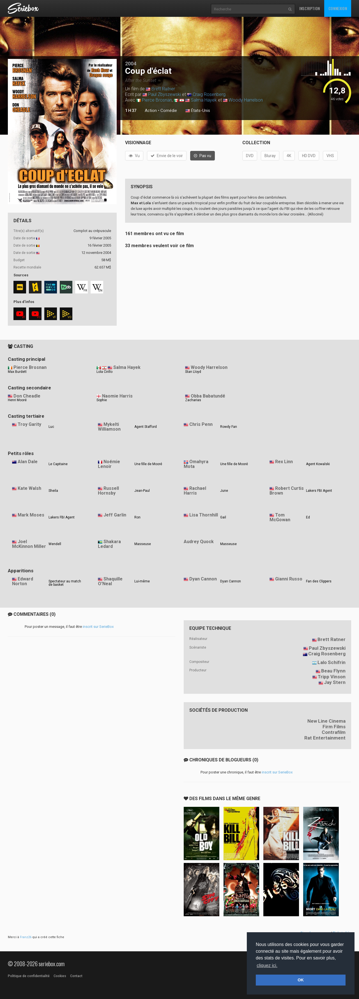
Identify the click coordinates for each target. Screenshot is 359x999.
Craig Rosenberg (209, 94)
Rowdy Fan (228, 427)
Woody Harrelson (246, 100)
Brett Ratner (163, 88)
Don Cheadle (26, 396)
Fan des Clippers (319, 581)
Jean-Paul (142, 491)
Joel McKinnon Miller (29, 544)
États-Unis (197, 111)
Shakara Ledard (109, 544)
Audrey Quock (199, 541)
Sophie (101, 400)
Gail (223, 517)
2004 (130, 63)
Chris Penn (201, 424)
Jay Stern (335, 682)
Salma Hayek (204, 100)
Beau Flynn (333, 671)
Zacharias (193, 400)
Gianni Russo (288, 579)
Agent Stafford (145, 427)
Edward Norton (22, 581)
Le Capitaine (58, 464)
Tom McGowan (280, 517)
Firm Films (334, 726)
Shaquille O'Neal (110, 581)
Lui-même (142, 581)
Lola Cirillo (104, 372)
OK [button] (301, 980)
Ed (308, 517)
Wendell (55, 544)
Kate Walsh (29, 488)
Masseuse (142, 544)
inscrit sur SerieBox (98, 626)
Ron (137, 517)
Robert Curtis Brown (287, 491)
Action (151, 110)
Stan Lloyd (193, 372)
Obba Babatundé (208, 396)
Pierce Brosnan (157, 100)
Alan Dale (28, 461)
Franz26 (25, 937)
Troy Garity (29, 424)
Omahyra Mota (196, 464)
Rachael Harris (195, 491)
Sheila (53, 491)
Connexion (337, 8)
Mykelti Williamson (109, 427)
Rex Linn (284, 461)
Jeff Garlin (114, 515)
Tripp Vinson (332, 676)
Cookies (60, 976)
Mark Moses (31, 515)
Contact (76, 976)
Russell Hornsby (108, 491)
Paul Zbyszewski (164, 94)
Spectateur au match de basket (65, 583)
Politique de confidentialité (29, 976)
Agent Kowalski (318, 464)
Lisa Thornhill (203, 515)
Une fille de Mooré (148, 464)
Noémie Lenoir (109, 464)
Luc (51, 427)
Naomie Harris (117, 396)
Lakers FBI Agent (319, 491)
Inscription (309, 8)
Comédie (168, 110)
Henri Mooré (17, 400)
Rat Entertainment (325, 738)
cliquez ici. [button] (267, 965)
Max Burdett (17, 372)
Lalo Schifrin (331, 662)
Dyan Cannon (203, 579)
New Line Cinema (326, 721)
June (224, 491)
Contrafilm (334, 732)
